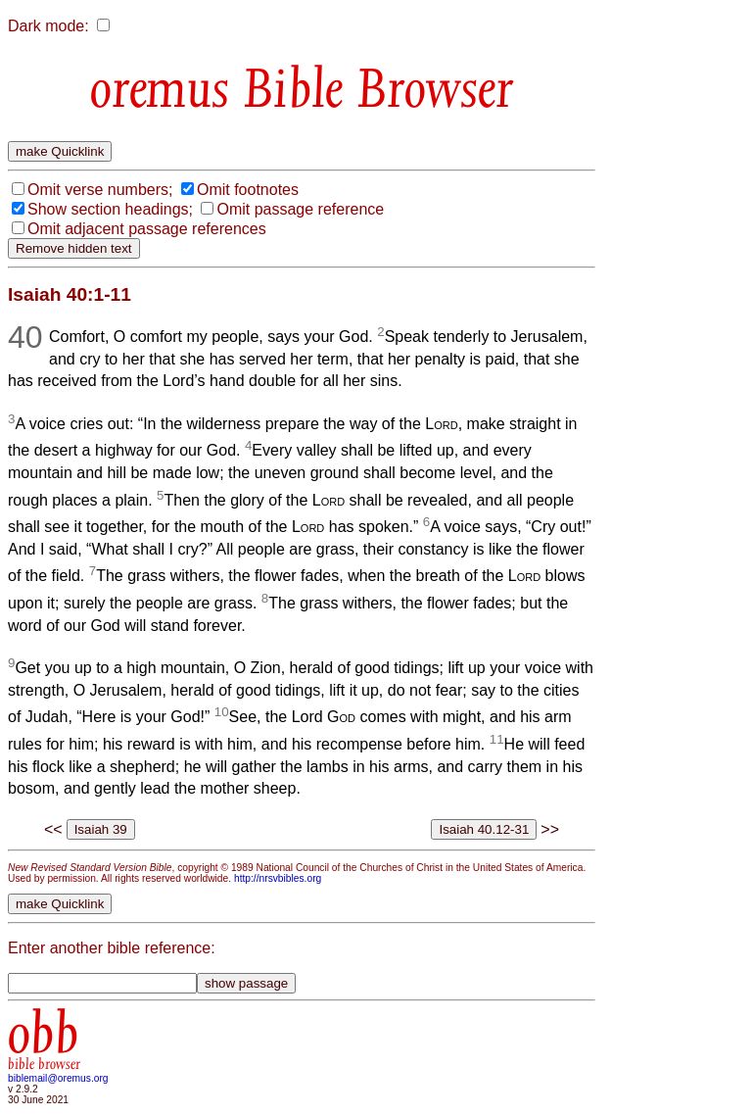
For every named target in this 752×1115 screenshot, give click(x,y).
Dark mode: (48, 26)
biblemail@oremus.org (58, 1078)
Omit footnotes (248, 189)
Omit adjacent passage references (146, 228)
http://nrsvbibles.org (277, 878)
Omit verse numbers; (99, 189)
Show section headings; (110, 209)
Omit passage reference (300, 209)
